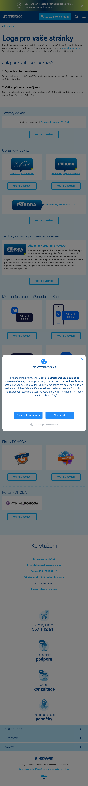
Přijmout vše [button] (60, 415)
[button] (44, 425)
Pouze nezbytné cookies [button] (28, 415)
